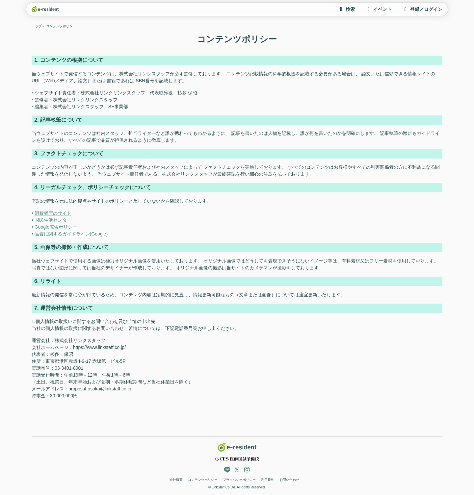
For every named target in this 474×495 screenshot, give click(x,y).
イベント (378, 9)
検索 (346, 9)
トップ (36, 26)
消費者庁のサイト (53, 213)
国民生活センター (53, 220)
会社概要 (176, 480)
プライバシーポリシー (239, 480)
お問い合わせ (289, 480)
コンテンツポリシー (203, 480)
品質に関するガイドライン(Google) (71, 233)
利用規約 (267, 480)
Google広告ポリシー (56, 227)
